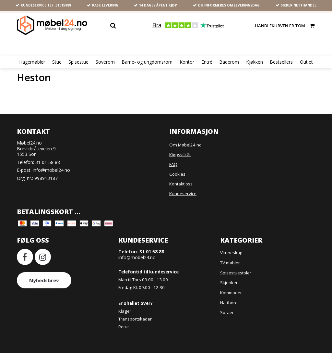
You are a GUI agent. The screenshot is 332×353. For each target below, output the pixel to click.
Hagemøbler (32, 62)
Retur (123, 327)
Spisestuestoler (235, 273)
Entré (206, 62)
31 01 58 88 (47, 162)
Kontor (187, 62)
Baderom (229, 62)
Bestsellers (281, 62)
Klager (124, 311)
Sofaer (227, 312)
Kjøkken (254, 62)
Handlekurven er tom (285, 25)
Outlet (306, 62)
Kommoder (231, 293)
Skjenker (229, 282)
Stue (57, 62)
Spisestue (78, 62)
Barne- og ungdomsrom (147, 62)
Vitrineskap (231, 253)
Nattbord (229, 303)
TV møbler (230, 263)
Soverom (105, 62)
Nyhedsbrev (44, 280)
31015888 (63, 5)
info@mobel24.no (51, 170)
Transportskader (135, 319)
